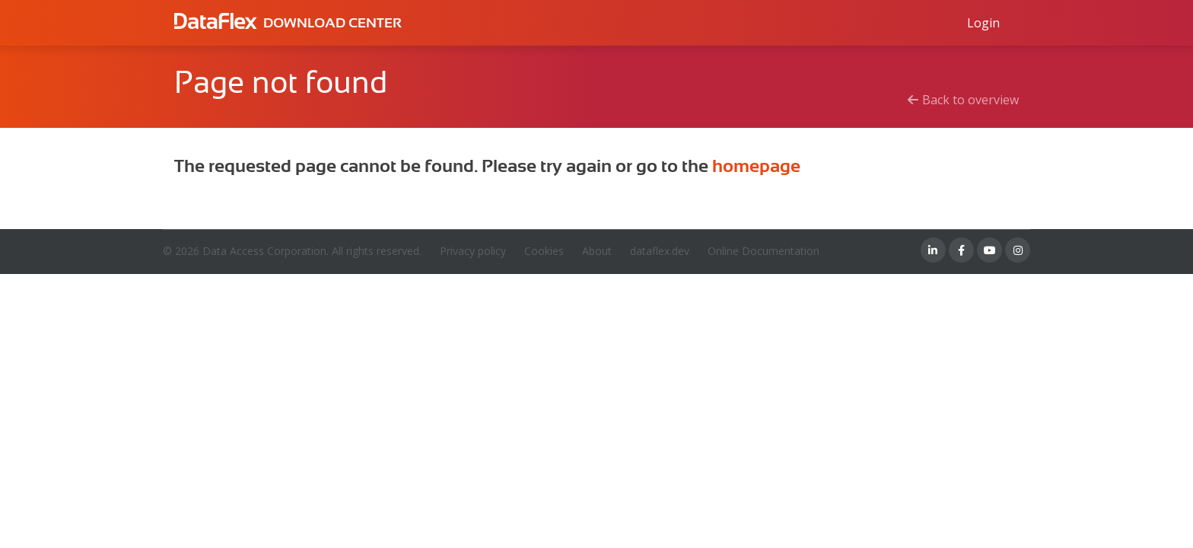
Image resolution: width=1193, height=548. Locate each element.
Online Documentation (763, 251)
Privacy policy (473, 251)
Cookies (544, 251)
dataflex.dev (659, 251)
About (597, 251)
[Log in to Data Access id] (983, 23)
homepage (756, 166)
